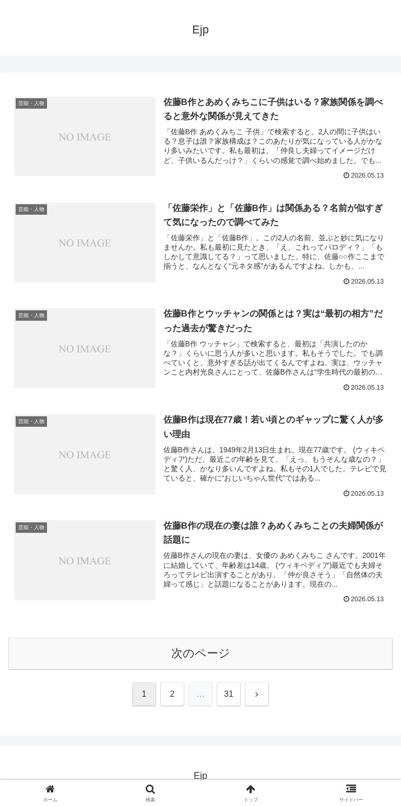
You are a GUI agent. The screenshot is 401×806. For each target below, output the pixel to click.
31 (228, 694)
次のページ (200, 653)
